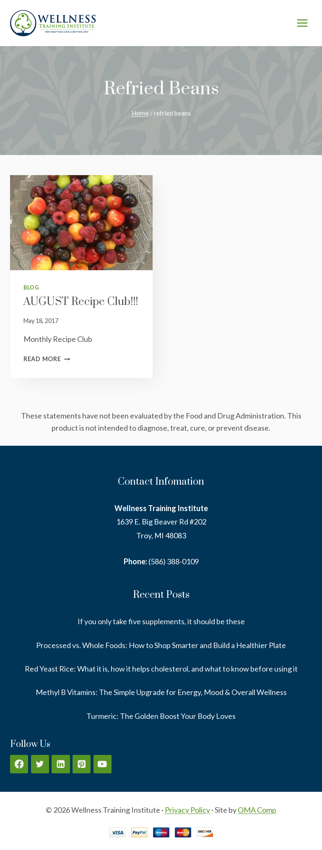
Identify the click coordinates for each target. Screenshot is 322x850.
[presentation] (81, 222)
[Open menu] (302, 22)
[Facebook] (19, 764)
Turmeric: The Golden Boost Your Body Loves (161, 716)
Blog (31, 287)
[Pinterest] (82, 764)
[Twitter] (40, 764)
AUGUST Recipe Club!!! (80, 302)
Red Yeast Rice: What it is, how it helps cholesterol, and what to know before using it (161, 668)
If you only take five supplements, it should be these (161, 621)
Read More (46, 358)
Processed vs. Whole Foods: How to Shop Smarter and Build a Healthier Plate (161, 645)
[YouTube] (102, 764)
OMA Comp (257, 809)
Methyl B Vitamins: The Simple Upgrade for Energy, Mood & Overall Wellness (161, 692)
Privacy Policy (187, 809)
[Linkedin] (61, 764)
